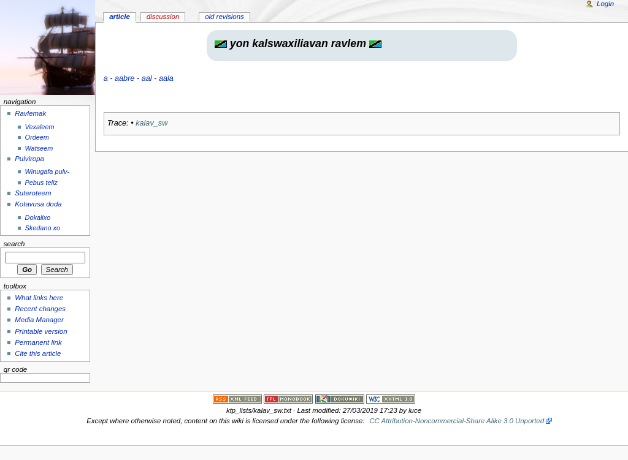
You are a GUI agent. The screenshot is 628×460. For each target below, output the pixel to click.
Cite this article (38, 353)
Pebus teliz (41, 182)
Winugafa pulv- (47, 171)
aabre (124, 78)
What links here (39, 297)
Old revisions (224, 16)
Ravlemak (30, 113)
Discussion (163, 16)
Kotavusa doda (38, 204)
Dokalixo (38, 217)
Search (14, 243)
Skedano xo (42, 228)
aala (166, 78)
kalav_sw (151, 123)
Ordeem (37, 137)
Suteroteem (33, 193)
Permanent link (38, 342)
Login (605, 3)
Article (119, 16)
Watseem (39, 148)
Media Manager (39, 319)
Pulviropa (29, 158)
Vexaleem (40, 126)
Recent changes (40, 308)
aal (147, 78)
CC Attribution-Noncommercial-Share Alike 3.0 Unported (456, 420)
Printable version (41, 331)
